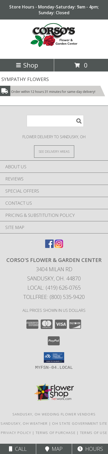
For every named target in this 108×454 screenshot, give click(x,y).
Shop (27, 65)
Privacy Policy (16, 432)
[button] (54, 357)
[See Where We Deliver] (54, 151)
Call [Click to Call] (18, 448)
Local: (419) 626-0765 (54, 287)
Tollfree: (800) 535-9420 (54, 296)
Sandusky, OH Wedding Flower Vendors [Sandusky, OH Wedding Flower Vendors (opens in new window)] (54, 414)
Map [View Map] (54, 448)
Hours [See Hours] (90, 448)
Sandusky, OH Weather (24, 423)
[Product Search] (55, 121)
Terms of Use (93, 432)
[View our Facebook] (49, 246)
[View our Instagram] (59, 246)
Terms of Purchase (56, 432)
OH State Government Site (79, 423)
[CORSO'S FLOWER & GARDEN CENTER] (54, 51)
